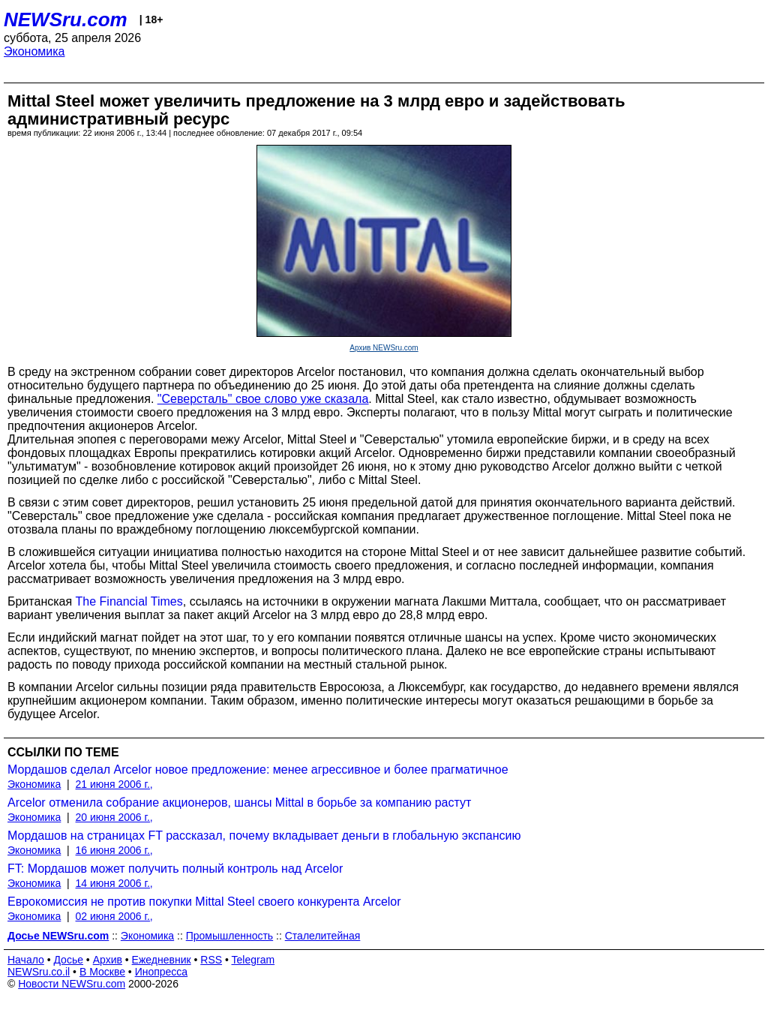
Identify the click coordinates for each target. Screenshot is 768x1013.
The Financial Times (129, 601)
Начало (26, 960)
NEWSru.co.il (39, 972)
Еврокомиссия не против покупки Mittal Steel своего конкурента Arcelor (204, 901)
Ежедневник (161, 960)
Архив (107, 960)
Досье (68, 960)
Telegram (253, 960)
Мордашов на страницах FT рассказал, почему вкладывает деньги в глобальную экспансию (264, 835)
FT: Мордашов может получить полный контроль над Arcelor (175, 868)
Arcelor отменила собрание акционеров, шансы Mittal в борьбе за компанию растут (239, 802)
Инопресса (161, 972)
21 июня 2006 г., (114, 784)
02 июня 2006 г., (114, 916)
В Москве (102, 972)
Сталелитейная (323, 936)
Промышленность (229, 936)
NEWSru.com (66, 19)
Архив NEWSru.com (384, 348)
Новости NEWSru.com (71, 984)
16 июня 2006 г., (114, 850)
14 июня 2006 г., (114, 883)
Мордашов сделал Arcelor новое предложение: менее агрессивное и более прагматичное (258, 769)
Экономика (34, 51)
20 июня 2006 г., (114, 817)
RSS (211, 960)
